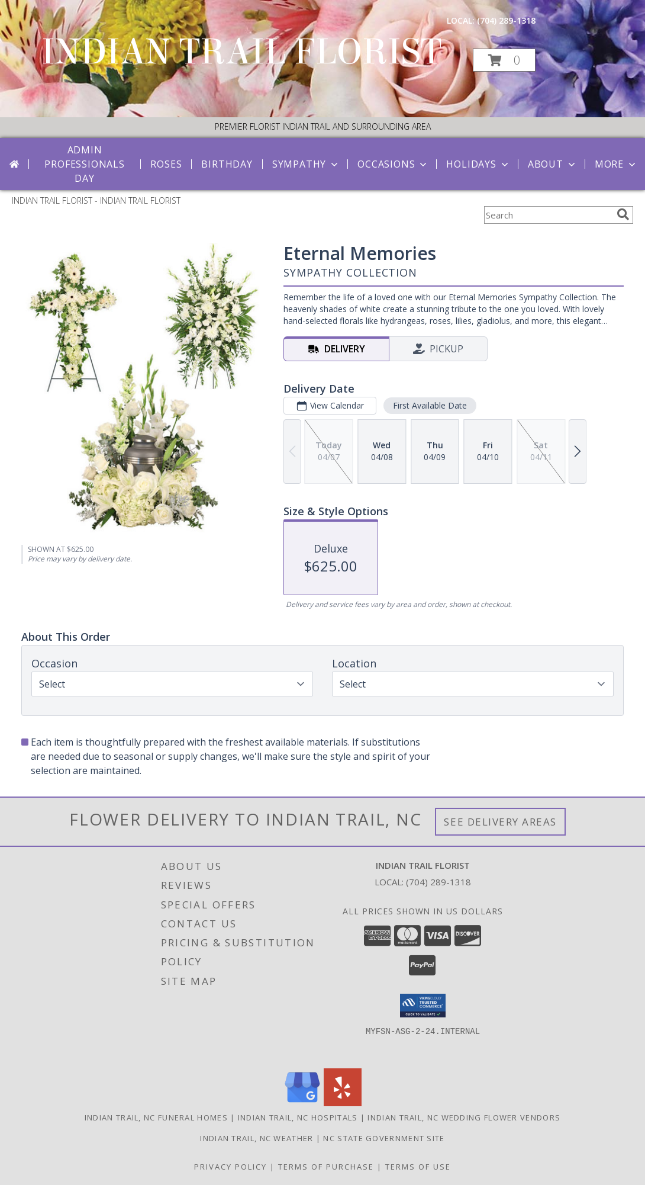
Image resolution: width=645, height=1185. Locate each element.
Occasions (393, 164)
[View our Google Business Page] (302, 1103)
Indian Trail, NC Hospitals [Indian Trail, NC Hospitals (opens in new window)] (298, 1117)
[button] (504, 60)
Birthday (226, 164)
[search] (623, 214)
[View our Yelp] (343, 1103)
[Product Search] (548, 215)
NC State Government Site (383, 1138)
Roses (166, 164)
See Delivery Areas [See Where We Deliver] (500, 821)
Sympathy (306, 164)
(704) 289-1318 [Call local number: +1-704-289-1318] (506, 20)
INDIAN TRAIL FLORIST (241, 52)
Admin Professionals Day (84, 164)
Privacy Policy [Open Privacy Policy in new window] (230, 1166)
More (616, 164)
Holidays (478, 164)
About (553, 164)
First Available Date (430, 405)
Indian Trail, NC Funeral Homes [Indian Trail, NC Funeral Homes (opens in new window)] (156, 1117)
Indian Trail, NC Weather (256, 1138)
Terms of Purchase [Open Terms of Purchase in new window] (326, 1166)
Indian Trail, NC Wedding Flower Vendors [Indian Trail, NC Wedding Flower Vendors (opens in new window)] (463, 1117)
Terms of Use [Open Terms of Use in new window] (418, 1166)
